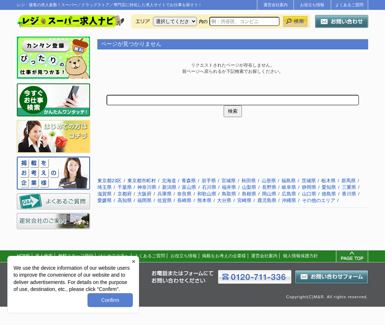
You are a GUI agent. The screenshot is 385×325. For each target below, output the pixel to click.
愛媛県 (104, 200)
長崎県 (184, 200)
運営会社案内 (275, 5)
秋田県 (249, 180)
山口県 (309, 194)
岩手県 (209, 180)
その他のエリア (318, 200)
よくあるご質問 (349, 5)
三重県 (349, 187)
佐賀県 (164, 200)
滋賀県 (104, 194)
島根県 (249, 194)
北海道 (169, 180)
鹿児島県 (266, 200)
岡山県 (269, 194)
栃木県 (328, 180)
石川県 (209, 187)
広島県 (289, 194)
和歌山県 (206, 194)
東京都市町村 (141, 180)
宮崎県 (244, 200)
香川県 (349, 194)
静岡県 (309, 187)
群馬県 (348, 180)
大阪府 (144, 194)
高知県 (124, 200)
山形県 (269, 180)
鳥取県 (229, 194)
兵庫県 (164, 194)
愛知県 (329, 187)
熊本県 (204, 200)
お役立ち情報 (312, 5)
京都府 (124, 194)
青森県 (189, 180)
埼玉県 (104, 187)
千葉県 (124, 187)
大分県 (224, 200)
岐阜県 (289, 187)
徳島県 (329, 194)
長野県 (269, 187)
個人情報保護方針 (300, 255)
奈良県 (184, 194)
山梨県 (249, 187)
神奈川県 (146, 187)
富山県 (189, 187)
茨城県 (309, 180)
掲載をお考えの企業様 (224, 255)
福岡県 (144, 200)
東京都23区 (109, 180)
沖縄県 (289, 200)
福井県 (229, 187)
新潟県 (169, 187)
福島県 (288, 180)
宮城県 (228, 180)
